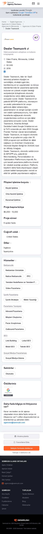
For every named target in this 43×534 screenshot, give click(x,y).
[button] (36, 37)
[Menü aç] (38, 3)
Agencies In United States (11, 24)
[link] (33, 3)
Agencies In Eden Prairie (32, 26)
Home (4, 22)
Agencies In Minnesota (10, 26)
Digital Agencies (16, 22)
